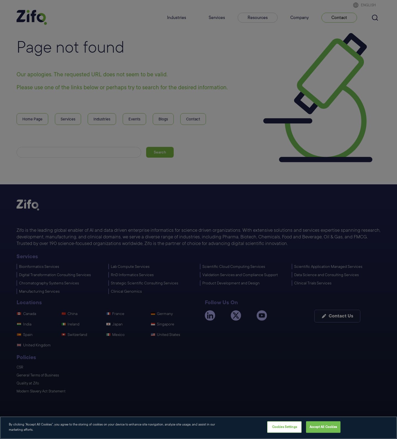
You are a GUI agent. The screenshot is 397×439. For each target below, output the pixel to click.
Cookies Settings (284, 427)
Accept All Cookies (323, 427)
